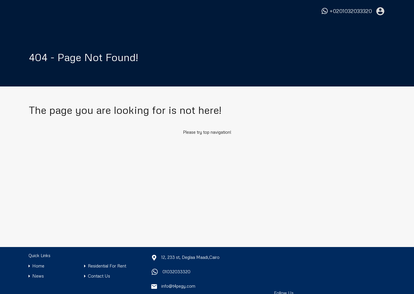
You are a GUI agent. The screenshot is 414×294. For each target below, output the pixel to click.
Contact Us (99, 276)
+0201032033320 (351, 11)
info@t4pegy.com (178, 286)
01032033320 (176, 271)
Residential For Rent (107, 266)
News (38, 276)
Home (38, 266)
